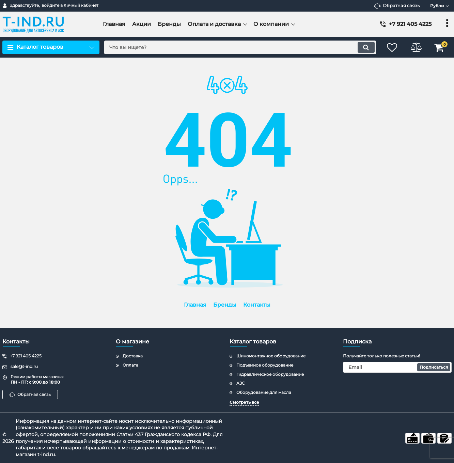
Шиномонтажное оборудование (271, 355)
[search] (239, 47)
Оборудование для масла (263, 392)
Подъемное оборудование (264, 365)
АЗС (240, 383)
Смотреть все (244, 402)
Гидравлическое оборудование (270, 374)
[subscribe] (397, 367)
